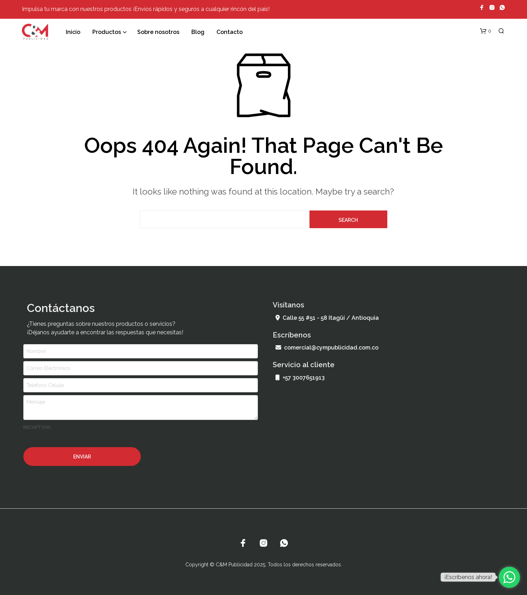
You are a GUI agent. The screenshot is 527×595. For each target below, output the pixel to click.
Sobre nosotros (158, 32)
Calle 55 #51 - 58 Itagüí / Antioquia (327, 317)
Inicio (73, 32)
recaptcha (37, 427)
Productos (106, 32)
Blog (197, 32)
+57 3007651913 (300, 377)
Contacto (229, 32)
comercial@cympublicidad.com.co (327, 347)
